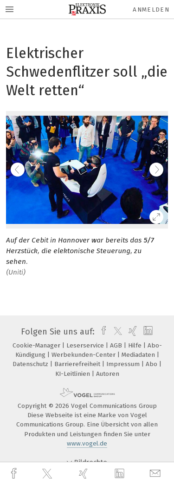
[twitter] (48, 473)
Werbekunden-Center (84, 355)
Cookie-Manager (37, 345)
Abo (152, 364)
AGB (117, 345)
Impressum (124, 364)
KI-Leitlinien (73, 374)
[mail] (156, 473)
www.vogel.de (87, 443)
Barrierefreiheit (78, 364)
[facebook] (15, 473)
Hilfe (135, 345)
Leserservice (86, 345)
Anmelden (151, 9)
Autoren (107, 374)
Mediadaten (139, 355)
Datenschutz (31, 364)
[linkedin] (121, 474)
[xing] (84, 473)
